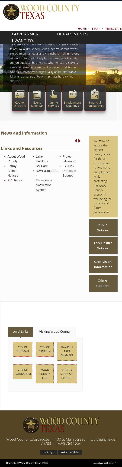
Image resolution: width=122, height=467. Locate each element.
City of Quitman (22, 357)
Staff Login (48, 452)
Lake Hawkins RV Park (34, 161)
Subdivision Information (95, 264)
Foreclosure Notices (95, 245)
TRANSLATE (114, 28)
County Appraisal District (67, 382)
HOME (82, 28)
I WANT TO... (27, 40)
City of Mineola (45, 357)
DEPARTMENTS (75, 34)
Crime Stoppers (94, 283)
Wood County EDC (44, 382)
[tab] (21, 340)
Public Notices (94, 227)
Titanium (108, 462)
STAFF (96, 28)
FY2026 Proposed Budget (61, 170)
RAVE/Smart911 (39, 171)
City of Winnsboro (24, 380)
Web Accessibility (70, 452)
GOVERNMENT (29, 34)
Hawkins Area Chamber (67, 359)
